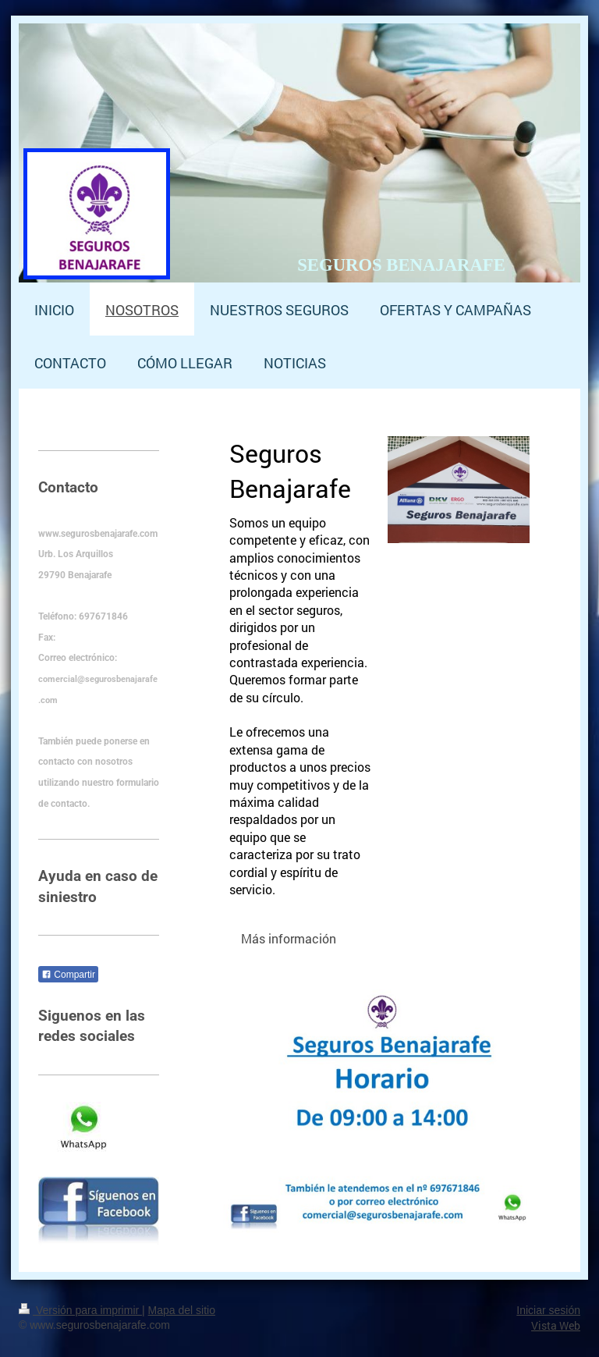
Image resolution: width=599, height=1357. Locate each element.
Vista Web (555, 1325)
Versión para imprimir (80, 1310)
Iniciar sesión (548, 1310)
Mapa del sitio (181, 1310)
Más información (288, 938)
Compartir (68, 974)
